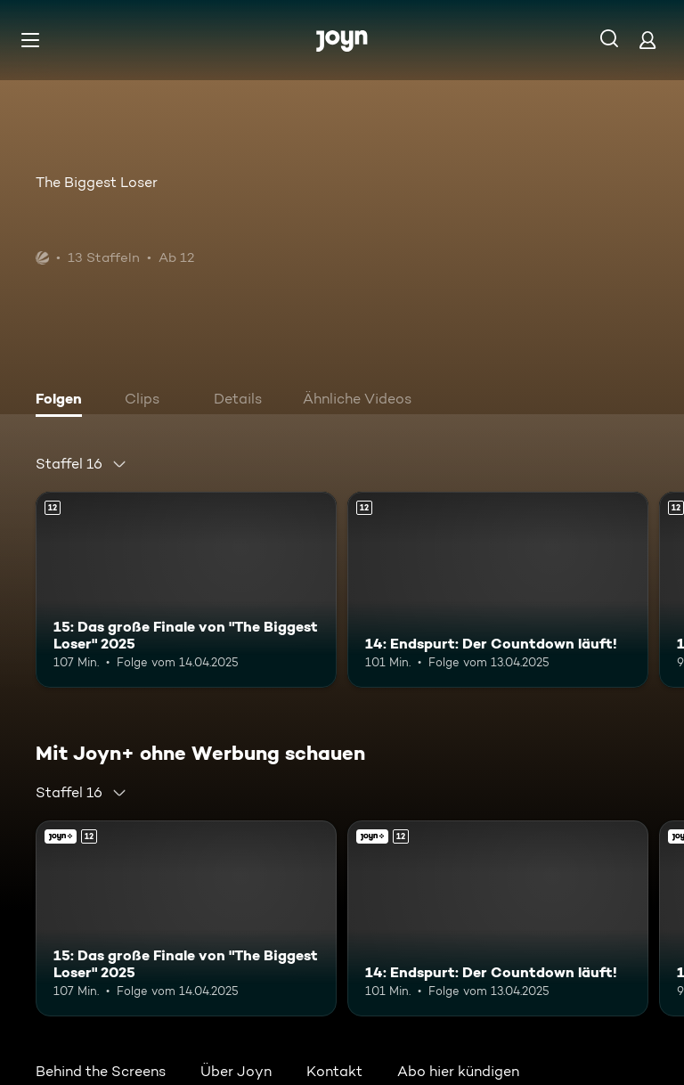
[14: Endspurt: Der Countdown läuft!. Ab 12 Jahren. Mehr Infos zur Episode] (497, 590)
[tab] (63, 401)
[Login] (647, 39)
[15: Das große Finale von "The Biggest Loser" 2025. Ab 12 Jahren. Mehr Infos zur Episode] (186, 590)
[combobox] (81, 464)
